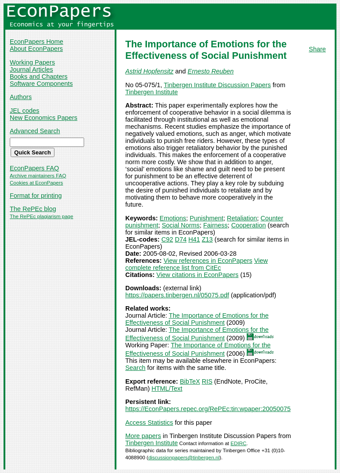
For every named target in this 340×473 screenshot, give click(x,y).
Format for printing (36, 195)
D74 (180, 239)
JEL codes (24, 110)
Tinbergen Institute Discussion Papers (217, 84)
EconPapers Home (36, 41)
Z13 (207, 239)
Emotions (173, 218)
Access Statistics (149, 422)
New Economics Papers (43, 117)
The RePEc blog (33, 208)
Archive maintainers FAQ (38, 175)
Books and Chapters (38, 76)
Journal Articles (31, 69)
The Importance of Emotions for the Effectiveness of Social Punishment (197, 319)
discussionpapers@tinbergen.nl (184, 457)
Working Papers (32, 62)
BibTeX (190, 381)
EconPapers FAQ (34, 168)
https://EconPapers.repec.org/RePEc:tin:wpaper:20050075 (208, 408)
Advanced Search (35, 131)
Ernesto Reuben (211, 71)
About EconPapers (36, 48)
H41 (194, 239)
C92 (167, 239)
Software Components (41, 83)
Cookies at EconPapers (36, 182)
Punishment (207, 218)
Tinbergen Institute (151, 92)
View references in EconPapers (207, 260)
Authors (21, 96)
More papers (143, 435)
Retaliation (242, 218)
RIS (207, 381)
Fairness (215, 225)
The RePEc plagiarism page (41, 216)
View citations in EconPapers (197, 274)
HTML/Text (166, 388)
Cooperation (248, 225)
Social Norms (181, 225)
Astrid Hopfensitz (149, 71)
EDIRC (239, 443)
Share (317, 49)
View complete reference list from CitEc (196, 264)
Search (135, 367)
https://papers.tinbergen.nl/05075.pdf (177, 295)
